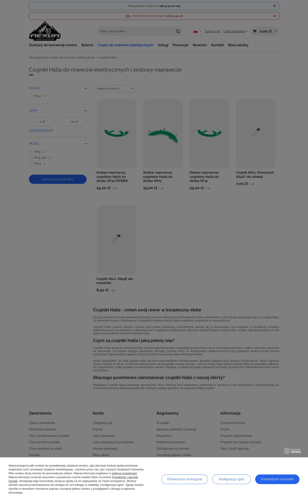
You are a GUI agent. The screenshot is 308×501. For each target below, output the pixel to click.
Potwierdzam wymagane (184, 479)
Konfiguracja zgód (231, 479)
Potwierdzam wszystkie (277, 479)
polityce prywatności (124, 473)
